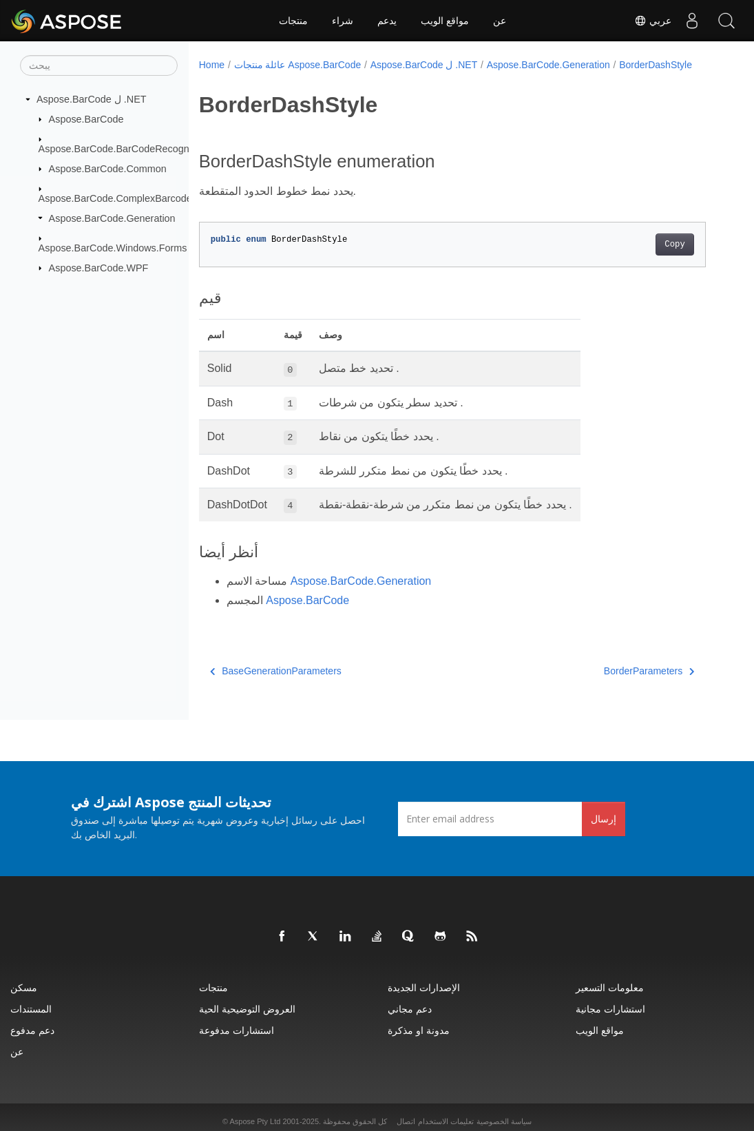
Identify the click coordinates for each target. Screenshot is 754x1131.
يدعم (387, 20)
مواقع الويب (445, 20)
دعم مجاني (410, 1008)
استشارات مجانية (610, 1008)
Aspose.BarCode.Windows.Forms (113, 247)
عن (499, 20)
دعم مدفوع (32, 1030)
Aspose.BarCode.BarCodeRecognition (123, 148)
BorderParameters (649, 670)
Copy (674, 244)
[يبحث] (99, 65)
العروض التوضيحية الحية (247, 1008)
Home (211, 64)
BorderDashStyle (655, 64)
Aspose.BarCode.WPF (99, 267)
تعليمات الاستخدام (446, 1121)
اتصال (406, 1121)
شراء (342, 20)
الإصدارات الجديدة (424, 987)
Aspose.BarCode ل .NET (91, 99)
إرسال (603, 818)
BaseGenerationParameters (276, 670)
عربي (652, 20)
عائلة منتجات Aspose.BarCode (298, 64)
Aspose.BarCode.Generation (112, 217)
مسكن (23, 987)
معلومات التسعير (610, 987)
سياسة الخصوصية (504, 1121)
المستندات (31, 1008)
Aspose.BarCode (86, 118)
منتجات (293, 20)
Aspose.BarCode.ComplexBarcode (115, 198)
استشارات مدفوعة (236, 1030)
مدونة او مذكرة (419, 1030)
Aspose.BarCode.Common (108, 168)
